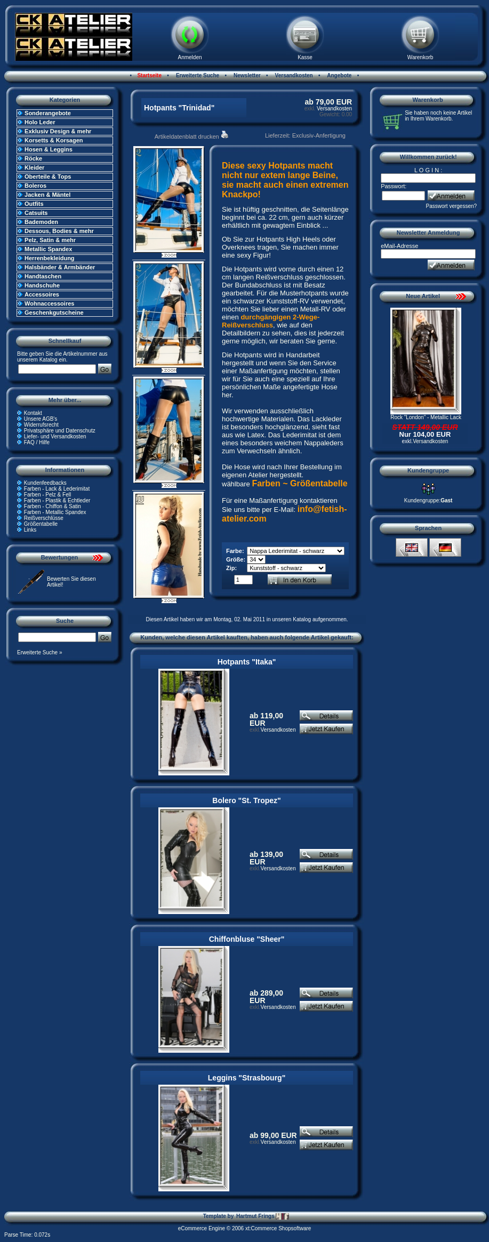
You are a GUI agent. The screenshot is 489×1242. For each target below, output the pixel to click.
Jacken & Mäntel (47, 194)
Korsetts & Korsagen (54, 140)
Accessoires (42, 294)
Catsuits (36, 213)
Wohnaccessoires (49, 303)
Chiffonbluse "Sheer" (247, 939)
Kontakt (33, 413)
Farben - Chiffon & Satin (52, 506)
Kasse (305, 57)
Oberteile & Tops (48, 176)
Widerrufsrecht (41, 425)
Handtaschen (43, 276)
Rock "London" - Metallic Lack (425, 417)
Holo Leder (40, 122)
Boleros (35, 185)
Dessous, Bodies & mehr (59, 231)
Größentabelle (41, 524)
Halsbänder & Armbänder (60, 267)
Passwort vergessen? (451, 206)
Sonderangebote (48, 113)
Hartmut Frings (262, 1216)
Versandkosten (293, 75)
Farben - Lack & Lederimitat (57, 489)
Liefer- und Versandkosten (55, 436)
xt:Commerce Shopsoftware (278, 1228)
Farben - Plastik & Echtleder (57, 500)
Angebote (339, 75)
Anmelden (190, 57)
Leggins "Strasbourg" (247, 1077)
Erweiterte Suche (196, 75)
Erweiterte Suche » (39, 652)
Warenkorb (420, 57)
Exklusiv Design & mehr (58, 131)
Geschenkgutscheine (54, 312)
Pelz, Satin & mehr (50, 240)
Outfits (34, 204)
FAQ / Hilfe (37, 442)
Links (30, 530)
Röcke (33, 158)
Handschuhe (42, 285)
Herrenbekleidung (50, 258)
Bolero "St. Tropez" (246, 800)
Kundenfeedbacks (45, 483)
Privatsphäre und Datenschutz (59, 431)
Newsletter (246, 75)
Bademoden (41, 222)
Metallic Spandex (48, 249)
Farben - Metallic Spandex (55, 512)
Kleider (34, 167)
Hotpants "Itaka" (247, 662)
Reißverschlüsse (43, 518)
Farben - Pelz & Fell (47, 495)
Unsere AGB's (41, 419)
